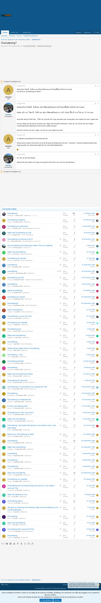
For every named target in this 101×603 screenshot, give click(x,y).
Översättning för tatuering (17, 380)
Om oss (19, 36)
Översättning (12, 213)
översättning (12, 265)
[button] (19, 32)
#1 (98, 86)
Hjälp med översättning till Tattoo (20, 374)
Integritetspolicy (87, 584)
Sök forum (12, 36)
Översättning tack (14, 329)
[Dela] (95, 86)
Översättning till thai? (15, 361)
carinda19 (10, 369)
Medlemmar (27, 32)
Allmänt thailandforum (27, 235)
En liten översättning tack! (17, 406)
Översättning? (12, 303)
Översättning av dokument (17, 226)
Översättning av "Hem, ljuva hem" (20, 413)
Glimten (93, 234)
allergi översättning (14, 290)
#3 (98, 135)
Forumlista (4, 36)
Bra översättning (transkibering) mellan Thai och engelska (30, 245)
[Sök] (96, 32)
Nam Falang (91, 215)
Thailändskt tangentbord (30, 36)
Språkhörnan (27, 215)
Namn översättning (14, 310)
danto (9, 518)
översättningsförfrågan (29, 46)
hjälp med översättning (16, 473)
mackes (9, 247)
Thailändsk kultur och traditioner (33, 279)
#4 (98, 154)
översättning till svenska (16, 258)
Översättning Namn (15, 501)
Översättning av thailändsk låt (19, 400)
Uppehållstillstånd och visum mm (31, 228)
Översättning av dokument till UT (20, 239)
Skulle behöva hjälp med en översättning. (23, 348)
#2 (98, 103)
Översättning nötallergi (16, 220)
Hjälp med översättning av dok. (19, 233)
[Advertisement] (74, 15)
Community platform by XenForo (50, 588)
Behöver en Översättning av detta (20, 434)
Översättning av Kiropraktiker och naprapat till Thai (27, 387)
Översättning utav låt (15, 278)
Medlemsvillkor (76, 584)
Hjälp (95, 584)
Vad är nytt (14, 32)
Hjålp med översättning (16, 419)
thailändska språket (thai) (44, 46)
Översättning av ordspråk (17, 323)
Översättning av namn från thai (19, 316)
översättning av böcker (16, 297)
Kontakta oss (67, 584)
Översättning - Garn (15, 355)
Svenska (4, 584)
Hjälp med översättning (16, 252)
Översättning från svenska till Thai (20, 529)
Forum (5, 32)
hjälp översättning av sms (17, 494)
